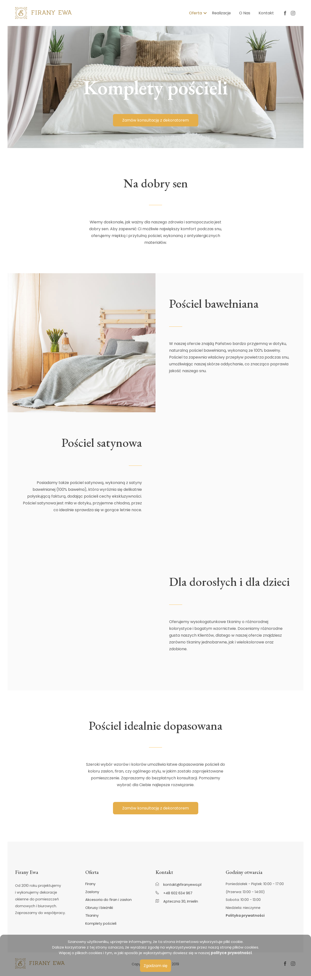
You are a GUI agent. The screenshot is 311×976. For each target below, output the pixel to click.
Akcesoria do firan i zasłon (108, 900)
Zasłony (92, 892)
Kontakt (266, 13)
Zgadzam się (155, 965)
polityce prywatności (231, 952)
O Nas (244, 13)
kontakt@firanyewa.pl (178, 884)
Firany (90, 884)
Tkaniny (92, 915)
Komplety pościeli (100, 923)
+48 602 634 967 (174, 893)
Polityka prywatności (245, 915)
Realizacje (221, 13)
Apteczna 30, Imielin (177, 901)
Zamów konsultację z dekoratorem (155, 120)
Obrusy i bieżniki (99, 908)
